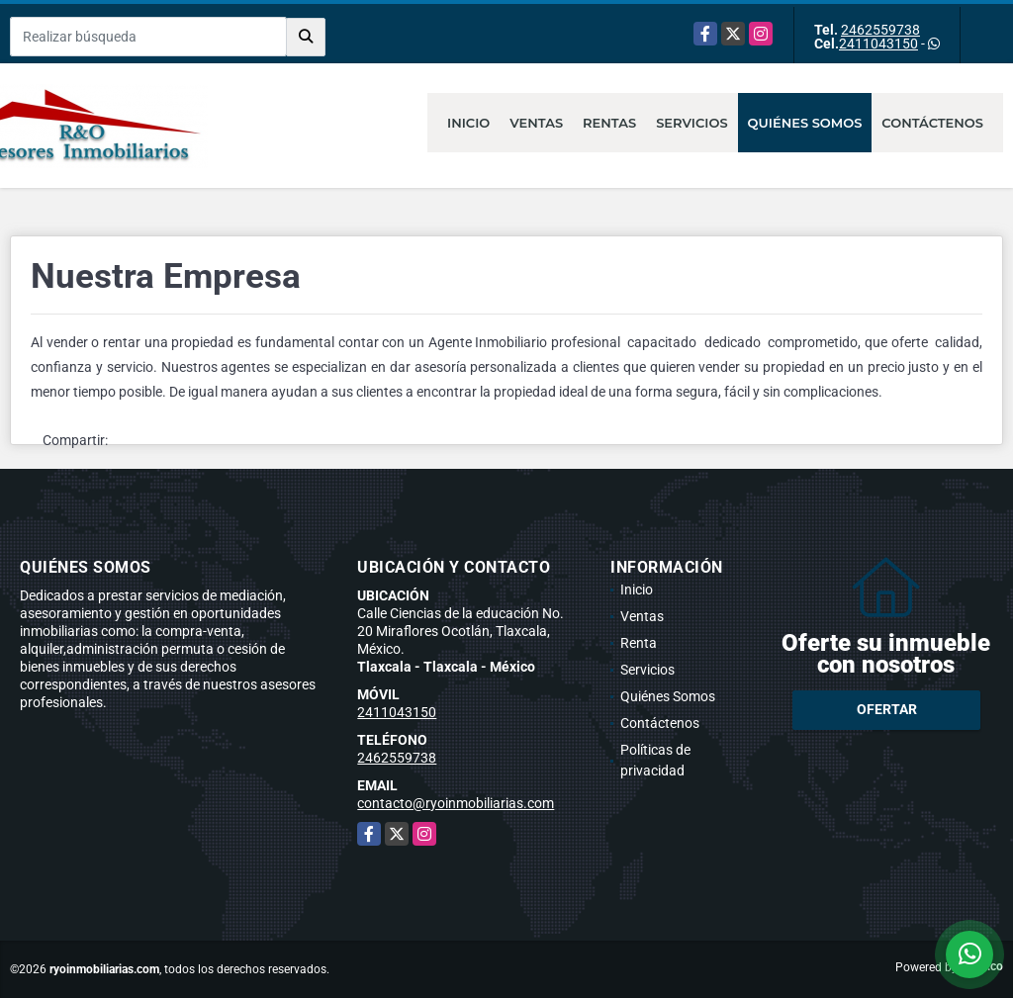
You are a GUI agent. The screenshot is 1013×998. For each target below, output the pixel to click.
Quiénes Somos (805, 123)
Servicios (691, 123)
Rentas (609, 123)
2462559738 (880, 30)
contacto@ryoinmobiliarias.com (455, 803)
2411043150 (878, 43)
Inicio (468, 123)
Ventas (536, 123)
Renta (638, 643)
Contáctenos (932, 123)
